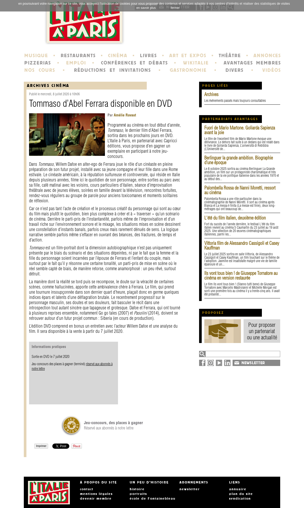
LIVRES (148, 55)
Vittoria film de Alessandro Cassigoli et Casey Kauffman (241, 245)
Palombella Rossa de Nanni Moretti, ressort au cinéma (239, 190)
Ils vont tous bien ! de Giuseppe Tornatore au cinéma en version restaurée (241, 275)
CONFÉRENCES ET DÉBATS (134, 63)
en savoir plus (146, 8)
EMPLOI (76, 63)
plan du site (241, 494)
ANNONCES (267, 55)
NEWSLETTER (253, 363)
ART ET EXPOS (187, 55)
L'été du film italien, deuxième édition (235, 218)
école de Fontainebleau (153, 498)
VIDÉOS (271, 70)
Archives (211, 94)
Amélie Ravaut (124, 115)
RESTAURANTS (78, 55)
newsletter (189, 489)
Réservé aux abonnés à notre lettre (113, 425)
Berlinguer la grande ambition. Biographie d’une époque (238, 160)
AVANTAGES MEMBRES (252, 63)
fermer (175, 8)
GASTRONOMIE (188, 70)
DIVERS (235, 70)
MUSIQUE (36, 55)
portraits (138, 494)
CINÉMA (117, 55)
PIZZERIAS (37, 63)
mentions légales (96, 494)
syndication (240, 498)
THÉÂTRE (230, 55)
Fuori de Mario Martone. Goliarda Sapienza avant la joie (239, 130)
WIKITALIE (196, 63)
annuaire (237, 489)
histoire (137, 489)
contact (86, 489)
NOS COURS (39, 70)
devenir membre (96, 498)
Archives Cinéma (48, 85)
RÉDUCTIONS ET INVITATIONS (112, 70)
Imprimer (41, 446)
